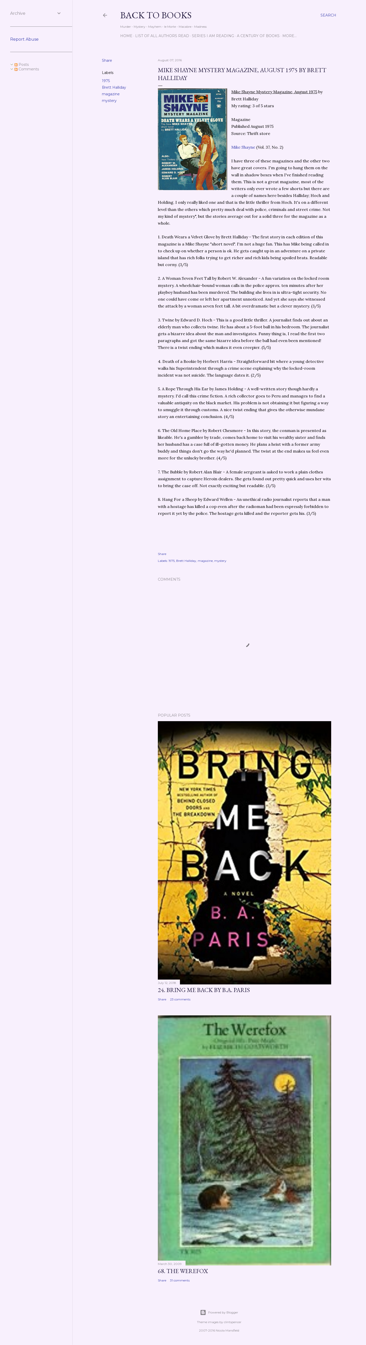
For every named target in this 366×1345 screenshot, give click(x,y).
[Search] (328, 15)
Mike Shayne (243, 147)
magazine (111, 94)
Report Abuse (24, 39)
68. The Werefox (183, 1271)
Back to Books (156, 15)
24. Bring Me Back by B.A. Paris (204, 990)
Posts (21, 64)
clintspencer (232, 1322)
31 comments (180, 1280)
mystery (109, 100)
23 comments (180, 999)
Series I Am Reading (213, 36)
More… (289, 36)
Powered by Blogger (219, 1312)
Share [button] (107, 60)
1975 (106, 81)
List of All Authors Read (162, 36)
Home (126, 36)
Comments (26, 69)
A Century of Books (258, 36)
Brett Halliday (114, 87)
